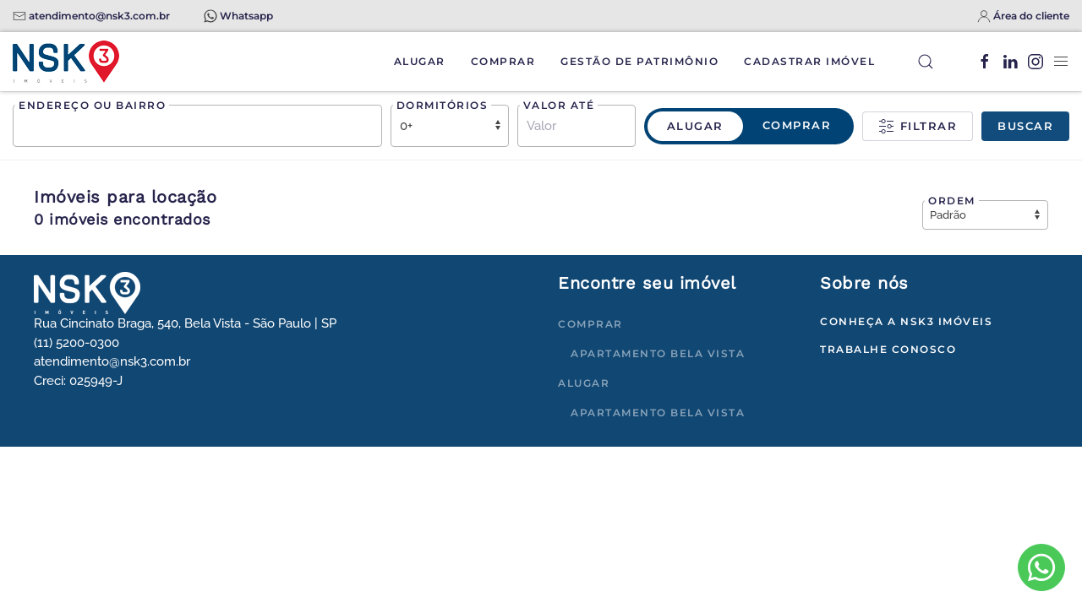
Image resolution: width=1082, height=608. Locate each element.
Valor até (559, 105)
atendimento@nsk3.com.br (99, 15)
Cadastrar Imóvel (809, 61)
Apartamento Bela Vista (658, 353)
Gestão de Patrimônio (639, 61)
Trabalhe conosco (888, 349)
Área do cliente (1031, 15)
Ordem (951, 200)
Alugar (419, 61)
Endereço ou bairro (92, 105)
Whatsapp (246, 15)
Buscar (1025, 126)
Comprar (503, 61)
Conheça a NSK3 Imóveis (906, 321)
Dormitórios (442, 105)
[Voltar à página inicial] (66, 61)
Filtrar (917, 126)
